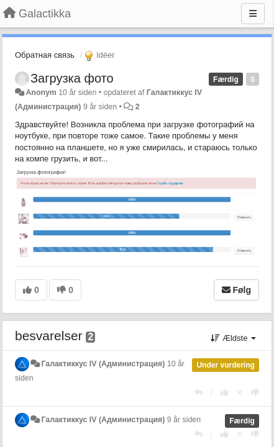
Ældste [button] (233, 338)
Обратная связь (45, 55)
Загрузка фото (72, 78)
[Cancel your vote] (240, 392)
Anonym (40, 92)
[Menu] (253, 13)
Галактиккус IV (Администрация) (103, 363)
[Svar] (198, 392)
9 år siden (184, 419)
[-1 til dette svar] (255, 392)
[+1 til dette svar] (225, 392)
